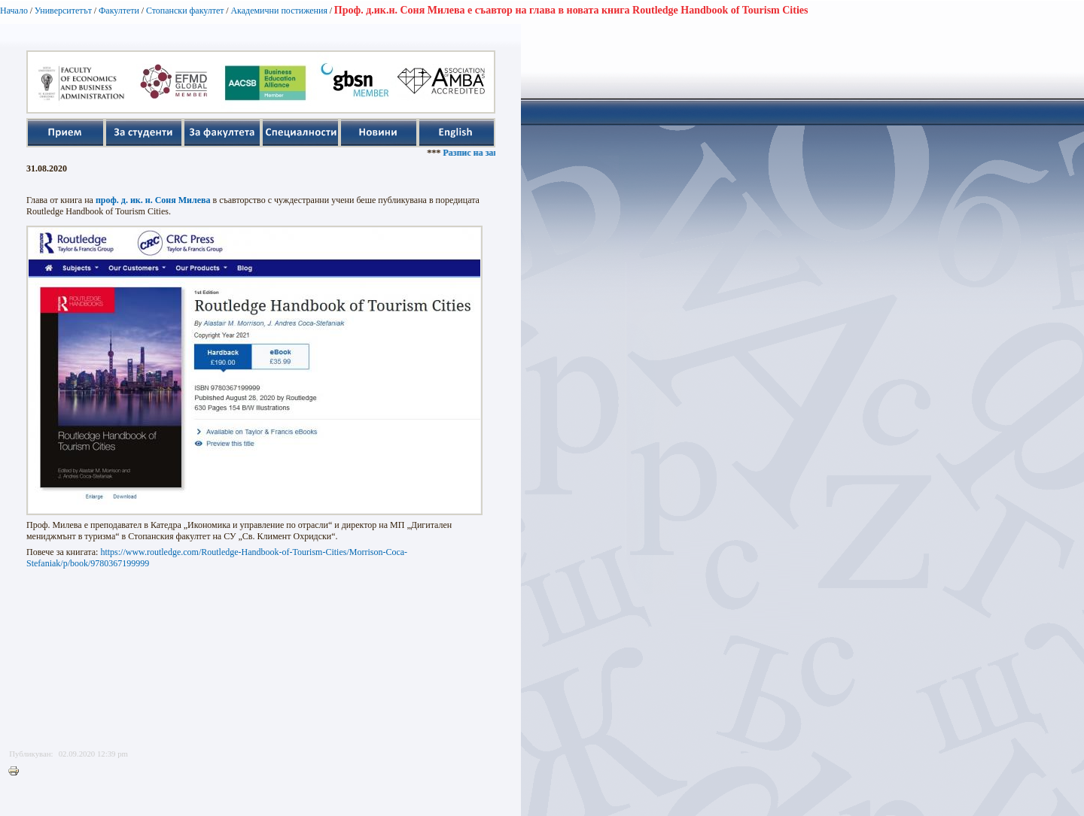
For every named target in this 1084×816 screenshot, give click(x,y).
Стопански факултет (185, 10)
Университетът (63, 10)
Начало (14, 10)
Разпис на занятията (489, 152)
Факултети (119, 10)
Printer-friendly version (17, 771)
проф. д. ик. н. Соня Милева (153, 200)
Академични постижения (278, 10)
